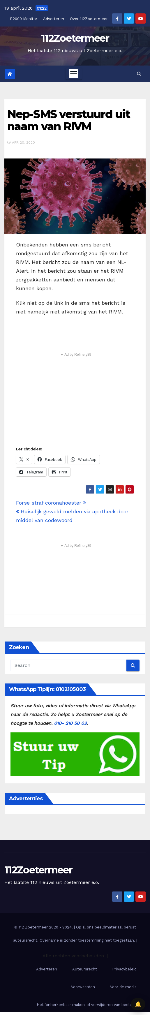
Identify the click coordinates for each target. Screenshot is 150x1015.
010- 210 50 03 (70, 723)
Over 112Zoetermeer (89, 19)
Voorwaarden (83, 987)
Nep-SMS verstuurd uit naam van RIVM (68, 120)
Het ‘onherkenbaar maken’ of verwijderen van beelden (87, 1004)
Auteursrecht (84, 969)
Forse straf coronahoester (51, 503)
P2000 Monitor (23, 19)
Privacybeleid (124, 969)
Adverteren (53, 19)
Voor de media (123, 987)
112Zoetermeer (75, 38)
